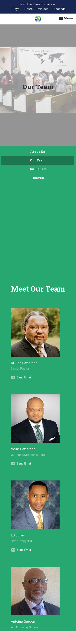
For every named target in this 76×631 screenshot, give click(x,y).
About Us (37, 152)
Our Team (37, 160)
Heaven (37, 178)
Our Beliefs (38, 169)
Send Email (24, 377)
